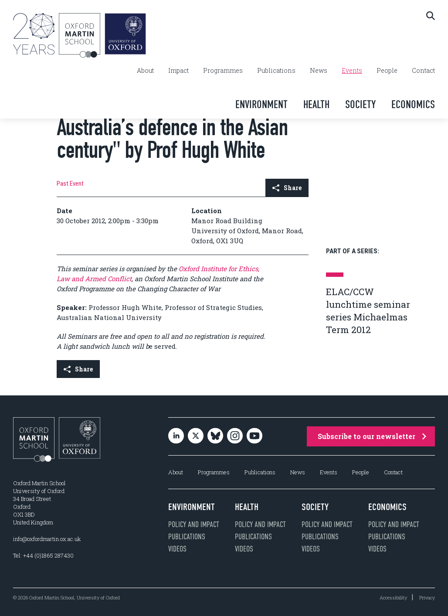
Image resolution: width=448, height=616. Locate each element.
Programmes (223, 71)
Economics (413, 104)
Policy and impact (193, 524)
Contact (423, 71)
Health (316, 104)
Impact (178, 71)
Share (287, 188)
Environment (261, 104)
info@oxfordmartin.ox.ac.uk (47, 539)
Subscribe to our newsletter (372, 436)
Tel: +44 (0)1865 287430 (43, 555)
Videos (177, 549)
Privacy (427, 597)
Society (360, 104)
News (318, 71)
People (387, 71)
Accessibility (393, 597)
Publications (276, 71)
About (145, 71)
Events (352, 71)
